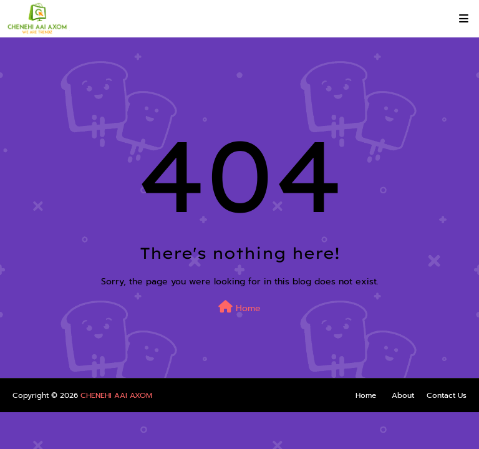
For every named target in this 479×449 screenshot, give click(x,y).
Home (239, 308)
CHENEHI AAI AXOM (116, 395)
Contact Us (447, 395)
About (403, 395)
